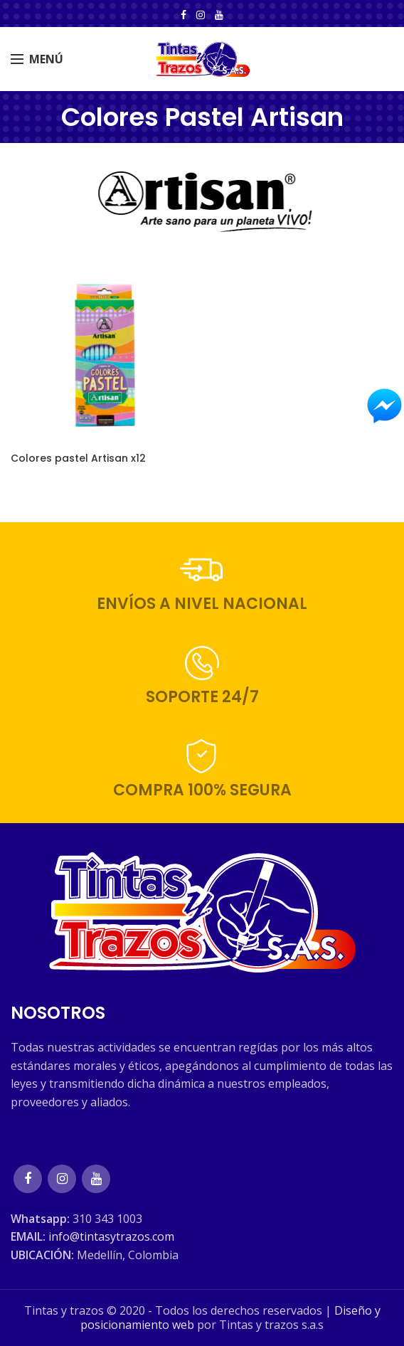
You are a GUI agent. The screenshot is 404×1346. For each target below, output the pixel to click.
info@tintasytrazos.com (111, 1236)
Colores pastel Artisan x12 (78, 458)
